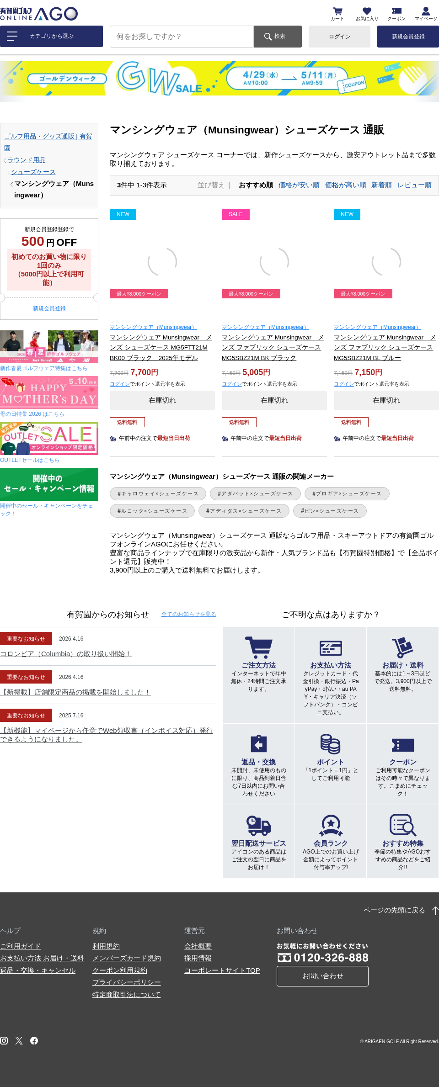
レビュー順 (414, 185)
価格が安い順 (299, 185)
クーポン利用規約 (119, 970)
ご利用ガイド (20, 946)
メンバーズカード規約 (126, 958)
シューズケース (33, 172)
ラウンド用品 (26, 160)
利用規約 (106, 946)
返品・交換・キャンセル (37, 970)
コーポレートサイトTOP (222, 970)
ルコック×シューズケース (154, 511)
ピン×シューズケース (332, 511)
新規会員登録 (408, 36)
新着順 (381, 185)
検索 (279, 36)
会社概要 (198, 946)
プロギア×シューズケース (349, 493)
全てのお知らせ (188, 614)
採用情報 (198, 958)
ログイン (340, 36)
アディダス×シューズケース (246, 511)
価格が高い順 (345, 185)
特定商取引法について (126, 994)
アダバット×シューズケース (257, 493)
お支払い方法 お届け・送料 (42, 958)
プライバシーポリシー (126, 982)
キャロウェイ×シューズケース (160, 493)
